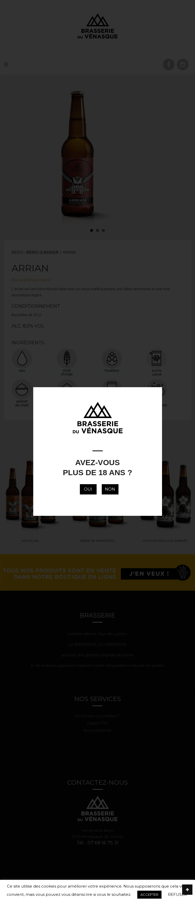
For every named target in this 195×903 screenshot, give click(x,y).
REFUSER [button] (177, 894)
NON (110, 489)
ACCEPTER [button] (149, 894)
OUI (88, 489)
